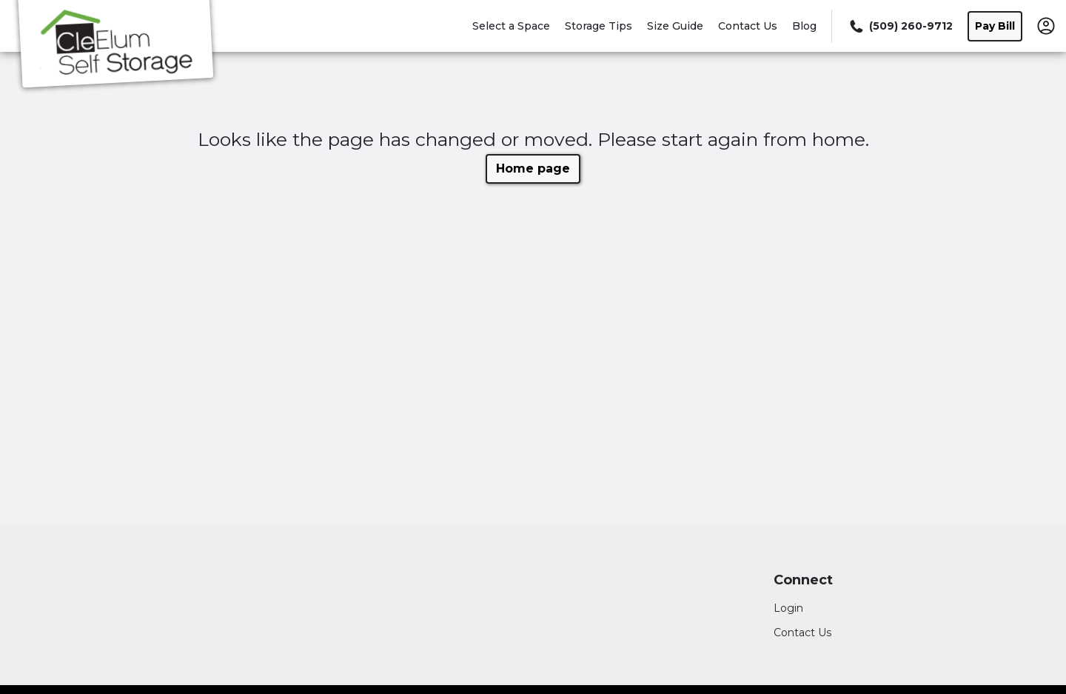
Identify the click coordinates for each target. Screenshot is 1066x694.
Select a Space (511, 26)
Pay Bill (995, 26)
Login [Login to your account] (788, 608)
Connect (803, 580)
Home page (533, 168)
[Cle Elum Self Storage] (115, 46)
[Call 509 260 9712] (900, 26)
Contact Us (747, 26)
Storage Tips (598, 26)
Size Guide (675, 26)
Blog (804, 26)
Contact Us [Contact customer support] (802, 632)
